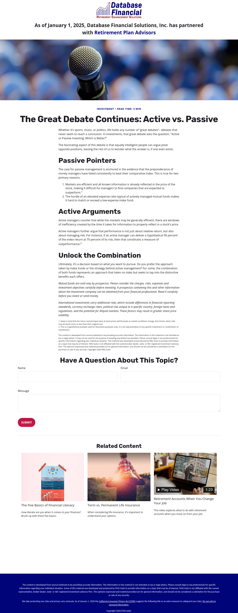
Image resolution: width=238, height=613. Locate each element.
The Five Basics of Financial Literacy (47, 505)
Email (124, 368)
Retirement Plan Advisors (125, 32)
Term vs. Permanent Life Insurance (114, 505)
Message (23, 391)
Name (22, 368)
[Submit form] (26, 422)
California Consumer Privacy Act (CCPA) (117, 601)
